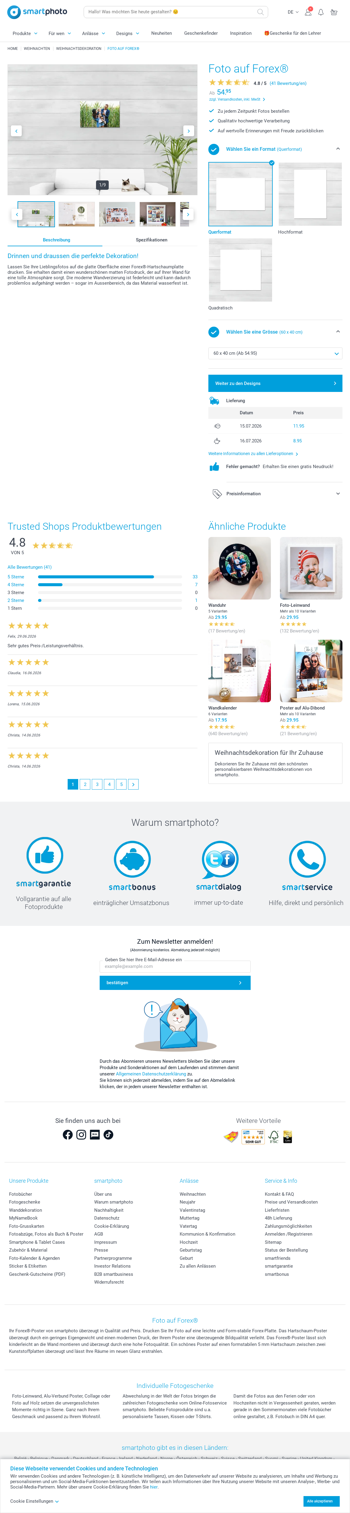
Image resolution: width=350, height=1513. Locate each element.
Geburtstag (191, 1250)
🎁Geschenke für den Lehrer (292, 33)
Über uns (103, 1194)
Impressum (105, 1242)
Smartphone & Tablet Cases (37, 1242)
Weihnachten (193, 1194)
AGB (98, 1234)
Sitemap (273, 1242)
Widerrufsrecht (109, 1282)
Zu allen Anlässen (198, 1266)
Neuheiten (161, 33)
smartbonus (277, 1274)
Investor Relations (112, 1266)
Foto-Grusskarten (26, 1226)
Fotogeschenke (24, 1202)
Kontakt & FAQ (279, 1194)
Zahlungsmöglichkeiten (288, 1226)
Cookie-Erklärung (111, 1226)
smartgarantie (279, 1266)
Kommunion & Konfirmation (207, 1234)
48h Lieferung (278, 1218)
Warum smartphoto (113, 1202)
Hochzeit (189, 1242)
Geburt (186, 1258)
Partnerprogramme (113, 1258)
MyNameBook (23, 1218)
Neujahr (187, 1202)
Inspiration (241, 33)
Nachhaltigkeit (109, 1210)
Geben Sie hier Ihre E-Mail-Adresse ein (143, 959)
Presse (101, 1250)
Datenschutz (106, 1218)
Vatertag (188, 1226)
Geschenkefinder (201, 33)
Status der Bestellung (286, 1250)
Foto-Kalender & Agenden (34, 1258)
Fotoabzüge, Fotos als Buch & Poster (46, 1234)
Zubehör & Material (28, 1250)
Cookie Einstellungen (34, 1501)
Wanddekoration (25, 1210)
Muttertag (189, 1218)
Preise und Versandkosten (291, 1202)
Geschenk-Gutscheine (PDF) (37, 1274)
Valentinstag (192, 1210)
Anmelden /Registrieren (288, 1234)
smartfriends (278, 1258)
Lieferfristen (277, 1210)
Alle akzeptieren (320, 1501)
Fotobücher (20, 1194)
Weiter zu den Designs (238, 383)
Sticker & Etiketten (28, 1266)
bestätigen (117, 982)
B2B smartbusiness (113, 1274)
